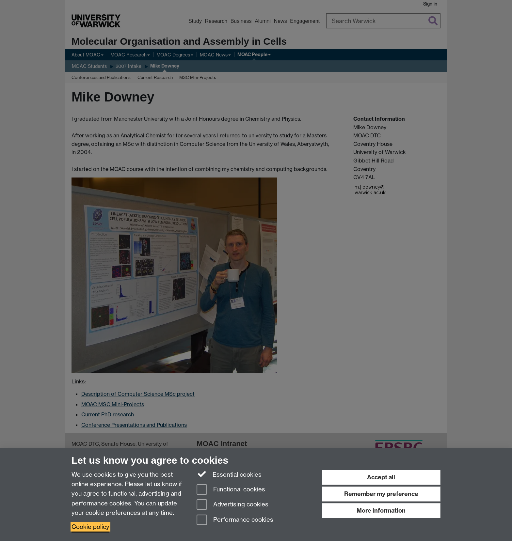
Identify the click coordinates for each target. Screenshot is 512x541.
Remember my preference (381, 494)
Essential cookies (229, 474)
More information (381, 510)
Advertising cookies (232, 505)
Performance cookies (235, 520)
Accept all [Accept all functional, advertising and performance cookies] (381, 477)
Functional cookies (231, 490)
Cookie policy (90, 527)
